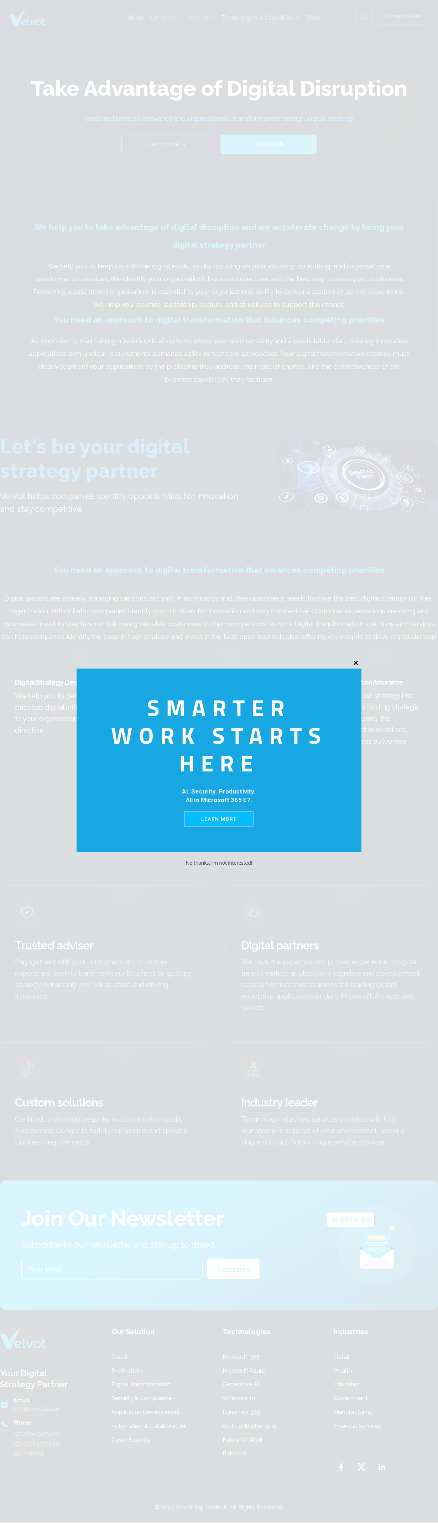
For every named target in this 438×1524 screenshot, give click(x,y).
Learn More (219, 819)
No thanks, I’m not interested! (219, 862)
